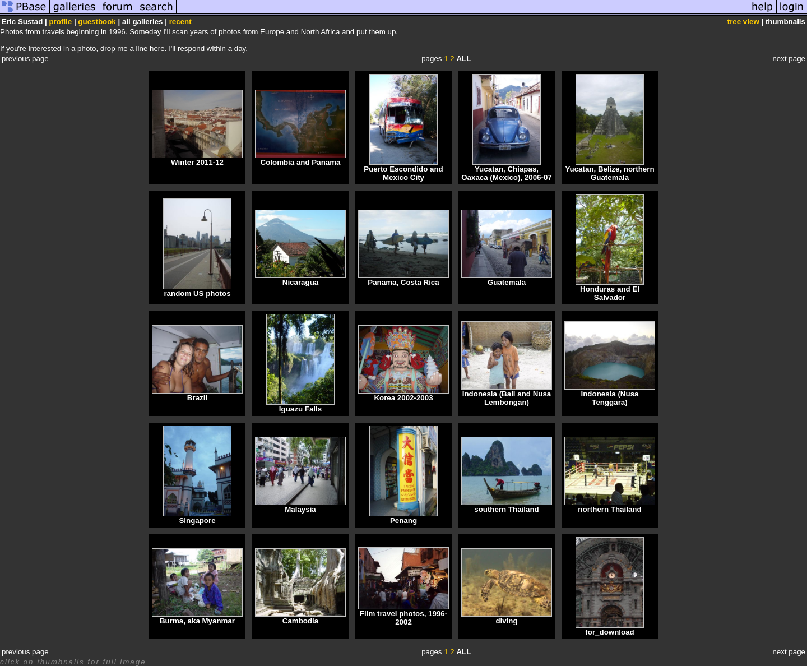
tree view (743, 21)
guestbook (96, 21)
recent (180, 21)
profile (60, 21)
